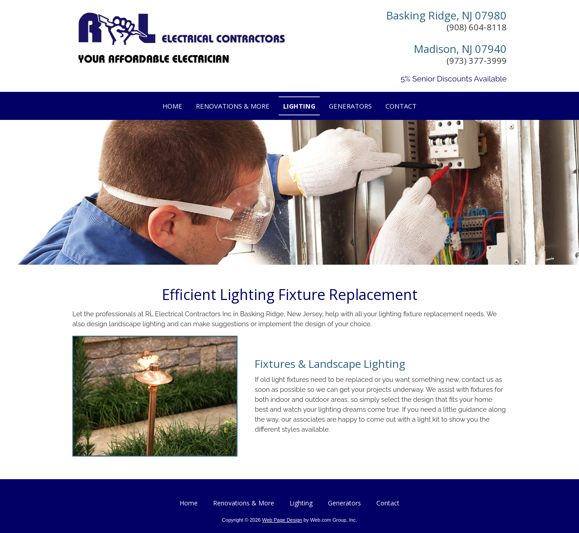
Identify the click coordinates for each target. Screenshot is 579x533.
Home (189, 503)
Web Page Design (282, 520)
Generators (344, 503)
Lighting (301, 503)
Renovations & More (243, 503)
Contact (387, 503)
